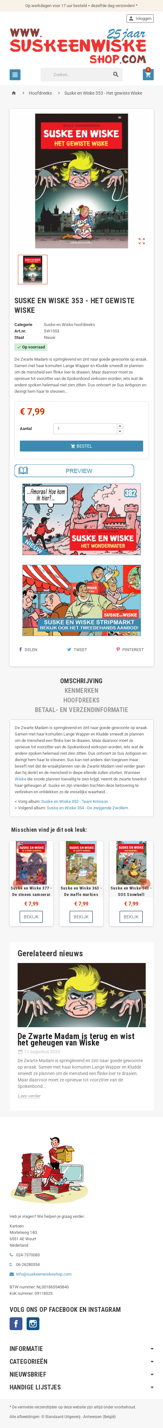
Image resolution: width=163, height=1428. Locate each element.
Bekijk (31, 916)
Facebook (16, 1323)
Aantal (26, 428)
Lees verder (29, 1095)
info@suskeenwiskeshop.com (43, 1274)
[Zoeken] (81, 75)
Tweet (77, 649)
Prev (17, 884)
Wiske (20, 779)
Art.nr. (20, 331)
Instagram (33, 1323)
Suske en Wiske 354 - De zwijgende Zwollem (87, 807)
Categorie (23, 324)
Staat (19, 337)
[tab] (81, 681)
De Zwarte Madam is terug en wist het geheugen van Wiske (76, 1039)
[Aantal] (85, 428)
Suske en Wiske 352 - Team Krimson (74, 801)
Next (146, 884)
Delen (28, 649)
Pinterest (130, 649)
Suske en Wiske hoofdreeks (69, 324)
